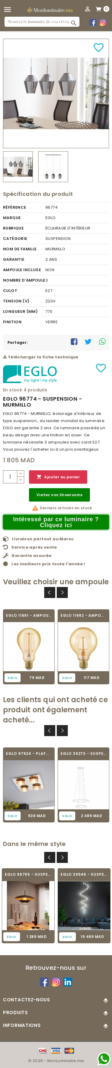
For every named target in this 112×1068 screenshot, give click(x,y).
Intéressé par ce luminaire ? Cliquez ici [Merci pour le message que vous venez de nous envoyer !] (56, 522)
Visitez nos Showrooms (59, 494)
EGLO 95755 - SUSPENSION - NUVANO (28, 874)
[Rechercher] (41, 22)
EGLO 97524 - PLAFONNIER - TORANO (29, 753)
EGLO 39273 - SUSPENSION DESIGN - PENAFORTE (83, 753)
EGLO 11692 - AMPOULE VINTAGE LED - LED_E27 (83, 615)
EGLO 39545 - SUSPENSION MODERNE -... (84, 874)
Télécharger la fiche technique (41, 357)
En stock (12, 390)
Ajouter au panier (58, 477)
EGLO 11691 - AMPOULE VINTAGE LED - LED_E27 (29, 615)
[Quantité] (10, 476)
